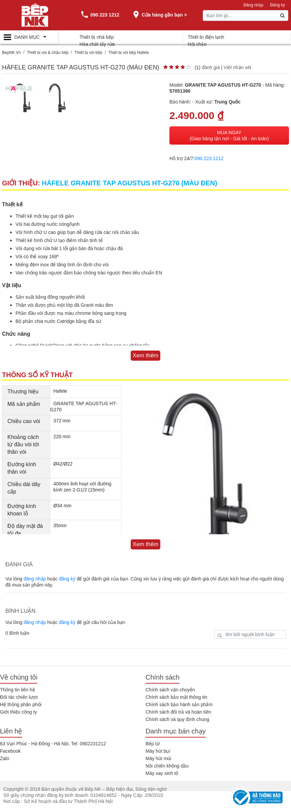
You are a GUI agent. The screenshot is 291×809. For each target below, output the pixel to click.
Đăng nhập (253, 5)
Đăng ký (277, 5)
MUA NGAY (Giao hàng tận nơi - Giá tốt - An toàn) (229, 135)
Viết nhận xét (237, 67)
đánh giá (211, 67)
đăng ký (67, 578)
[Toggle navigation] (29, 37)
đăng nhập (35, 578)
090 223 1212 (209, 158)
